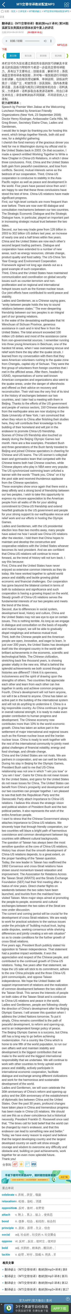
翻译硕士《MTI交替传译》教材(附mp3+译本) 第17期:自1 (37, 1290)
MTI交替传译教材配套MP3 (56, 11)
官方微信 (38, 1300)
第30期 (43, 55)
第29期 (58, 55)
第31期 (28, 55)
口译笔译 (22, 11)
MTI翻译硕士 (35, 11)
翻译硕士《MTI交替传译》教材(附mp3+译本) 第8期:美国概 (36, 1270)
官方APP (25, 1300)
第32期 (13, 55)
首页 (13, 11)
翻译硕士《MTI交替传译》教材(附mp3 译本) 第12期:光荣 (36, 1283)
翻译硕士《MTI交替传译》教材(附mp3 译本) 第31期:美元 (36, 1277)
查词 (49, 1300)
